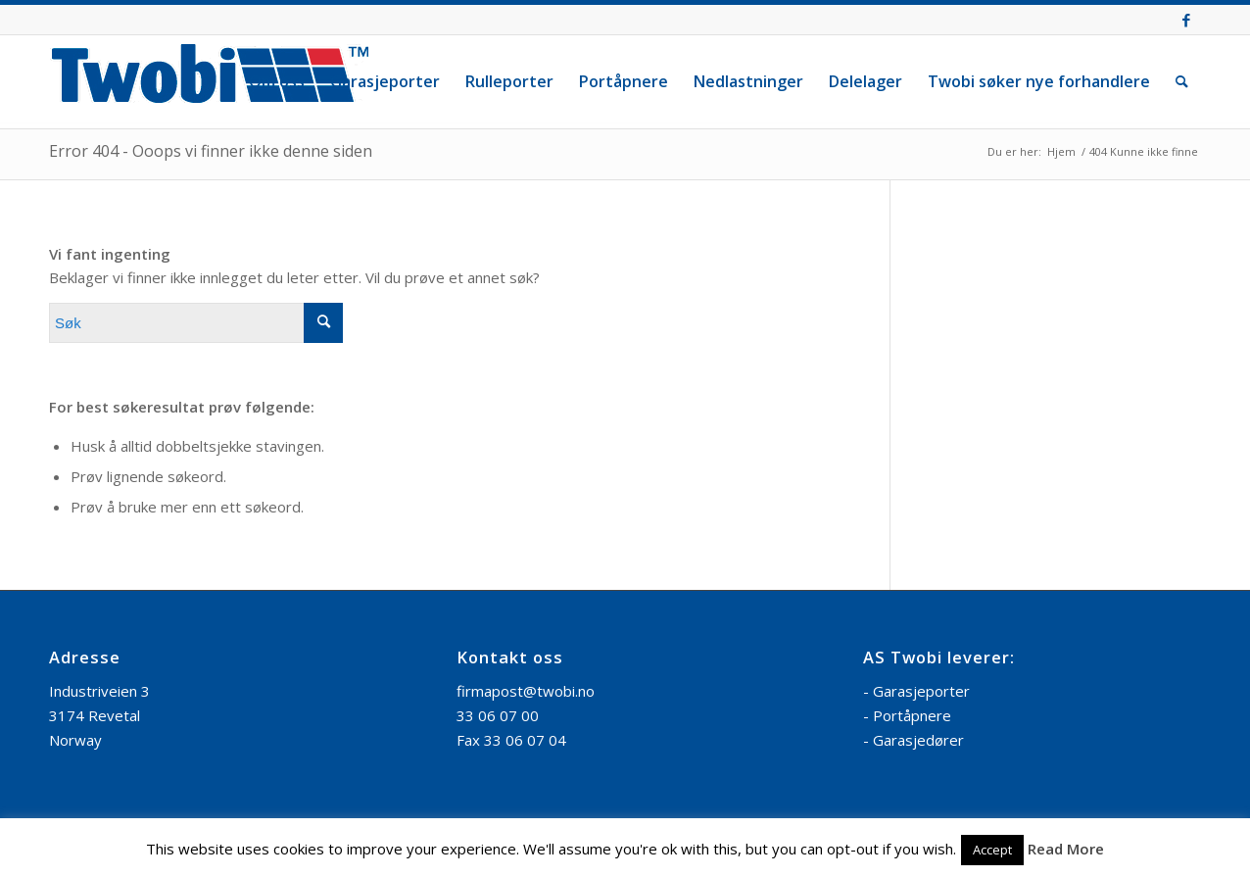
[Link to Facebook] (1186, 19)
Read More (1066, 848)
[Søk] (1182, 81)
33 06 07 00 (498, 715)
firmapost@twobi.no (526, 691)
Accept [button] (992, 849)
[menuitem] (276, 81)
